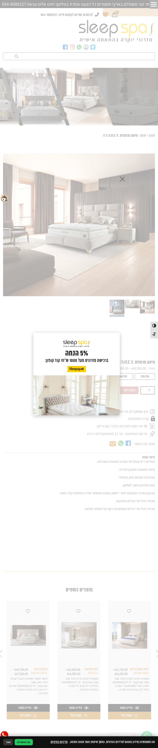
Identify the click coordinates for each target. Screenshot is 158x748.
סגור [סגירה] (8, 742)
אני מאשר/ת (23, 742)
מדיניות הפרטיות (59, 742)
